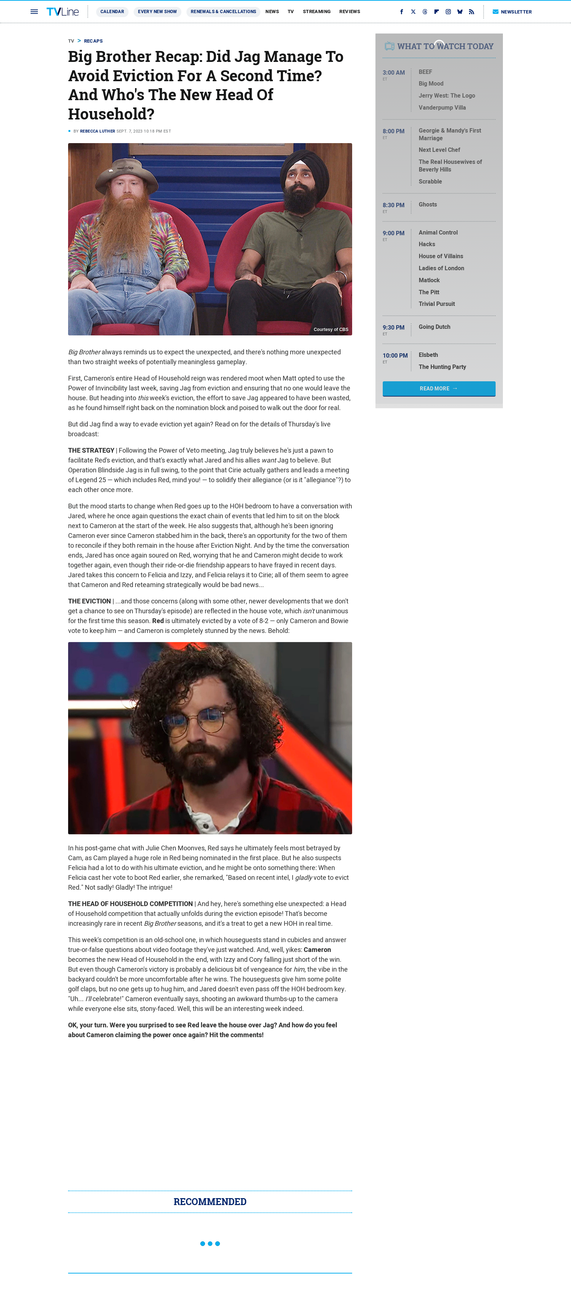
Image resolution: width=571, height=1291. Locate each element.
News (272, 11)
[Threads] (425, 11)
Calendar (112, 11)
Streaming (317, 11)
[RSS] (471, 11)
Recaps (93, 41)
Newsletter (512, 11)
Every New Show (157, 11)
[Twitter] (413, 11)
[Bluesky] (460, 11)
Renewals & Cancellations (223, 11)
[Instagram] (448, 11)
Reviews (349, 11)
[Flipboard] (436, 11)
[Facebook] (401, 11)
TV (291, 11)
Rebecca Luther (97, 131)
